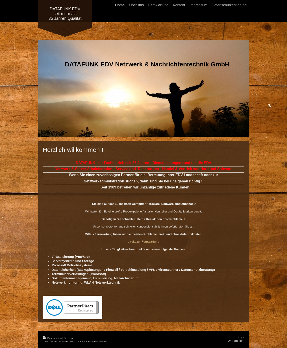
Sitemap (68, 338)
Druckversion (52, 338)
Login (241, 337)
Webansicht (236, 341)
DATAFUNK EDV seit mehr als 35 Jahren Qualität (64, 14)
